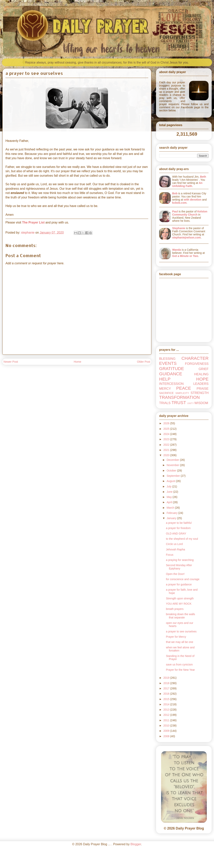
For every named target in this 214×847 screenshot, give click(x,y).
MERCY (165, 388)
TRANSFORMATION (179, 397)
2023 (166, 439)
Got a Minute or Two (185, 256)
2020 (166, 455)
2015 (166, 699)
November (173, 465)
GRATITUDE (171, 368)
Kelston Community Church (189, 213)
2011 (166, 720)
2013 (166, 709)
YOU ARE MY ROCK (178, 603)
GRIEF (204, 369)
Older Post (143, 361)
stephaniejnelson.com (186, 237)
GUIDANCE (170, 373)
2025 (166, 428)
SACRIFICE (166, 393)
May (169, 497)
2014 (166, 704)
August (171, 481)
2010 (166, 725)
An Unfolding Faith (187, 184)
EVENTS (168, 363)
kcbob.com (179, 202)
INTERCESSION (171, 384)
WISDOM (201, 403)
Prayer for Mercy (176, 636)
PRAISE (202, 388)
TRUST (178, 402)
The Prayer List (33, 222)
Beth (203, 176)
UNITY (190, 403)
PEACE (183, 388)
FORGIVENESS (197, 364)
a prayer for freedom (178, 528)
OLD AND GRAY (176, 533)
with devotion (192, 199)
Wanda (176, 249)
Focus (169, 554)
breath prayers (174, 608)
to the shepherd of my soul (182, 538)
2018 (166, 683)
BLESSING (167, 359)
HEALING (201, 374)
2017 (166, 688)
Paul (175, 211)
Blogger (136, 844)
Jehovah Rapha (175, 549)
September (174, 475)
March (171, 507)
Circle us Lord (174, 544)
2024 (166, 434)
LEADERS (201, 384)
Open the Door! (175, 573)
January (172, 518)
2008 (166, 736)
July (169, 486)
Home (77, 361)
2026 (166, 423)
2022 (166, 444)
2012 (166, 714)
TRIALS (165, 403)
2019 (166, 677)
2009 (166, 730)
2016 (166, 693)
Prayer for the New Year (180, 669)
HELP (165, 379)
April (170, 502)
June (170, 491)
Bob (174, 193)
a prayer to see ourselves (181, 631)
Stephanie (178, 228)
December (173, 459)
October (172, 470)
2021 (166, 449)
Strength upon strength (180, 598)
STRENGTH (200, 393)
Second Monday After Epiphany (179, 567)
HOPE (202, 379)
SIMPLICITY (182, 393)
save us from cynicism (179, 664)
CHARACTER (195, 358)
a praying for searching (180, 559)
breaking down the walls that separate (180, 616)
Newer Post (11, 361)
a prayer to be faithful (179, 522)
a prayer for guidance (179, 584)
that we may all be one (179, 642)
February (172, 512)
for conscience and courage (182, 579)
